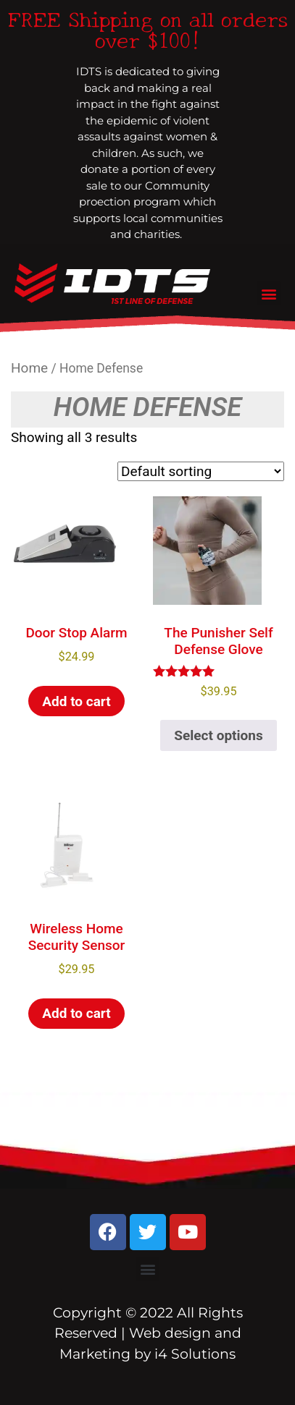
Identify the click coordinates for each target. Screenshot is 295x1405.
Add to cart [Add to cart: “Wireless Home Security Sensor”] (76, 1013)
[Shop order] (200, 471)
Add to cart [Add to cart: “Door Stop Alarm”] (76, 701)
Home (29, 368)
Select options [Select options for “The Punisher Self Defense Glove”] (218, 735)
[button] (269, 293)
